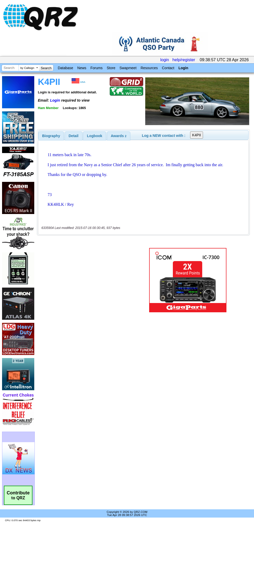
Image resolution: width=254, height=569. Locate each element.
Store (111, 68)
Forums (96, 68)
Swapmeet (128, 68)
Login (183, 68)
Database (65, 68)
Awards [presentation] (118, 136)
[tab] (51, 135)
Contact (168, 68)
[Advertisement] (85, 280)
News (81, 68)
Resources (149, 68)
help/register (183, 60)
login (164, 60)
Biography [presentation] (51, 136)
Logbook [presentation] (94, 136)
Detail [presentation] (73, 136)
